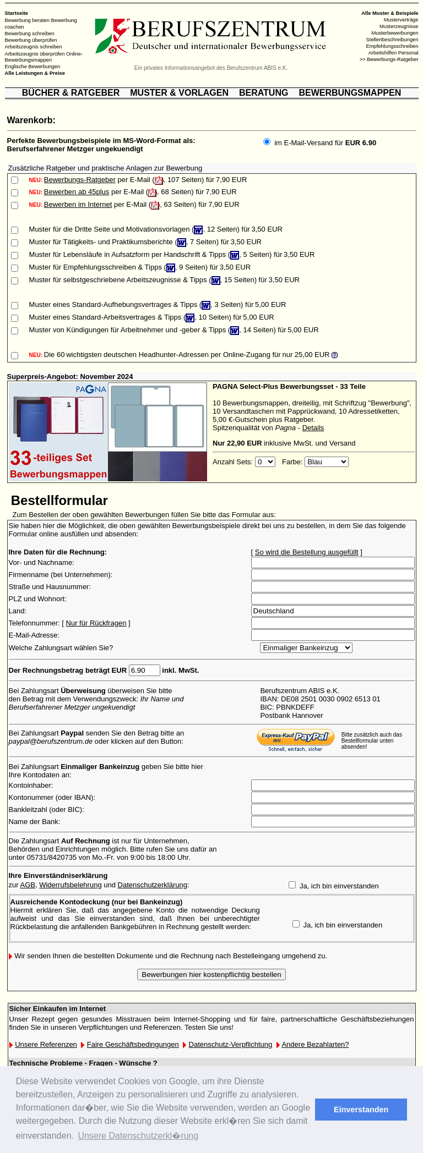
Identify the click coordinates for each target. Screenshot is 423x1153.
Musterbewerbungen (394, 33)
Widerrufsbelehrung (70, 885)
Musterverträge (401, 20)
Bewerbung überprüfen (31, 40)
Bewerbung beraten (27, 20)
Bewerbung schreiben (30, 33)
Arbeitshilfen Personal (393, 53)
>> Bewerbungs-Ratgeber (389, 59)
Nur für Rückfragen (96, 623)
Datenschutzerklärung (152, 885)
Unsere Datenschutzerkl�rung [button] (138, 1135)
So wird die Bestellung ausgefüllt (307, 552)
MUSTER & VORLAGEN (179, 92)
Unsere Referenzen (46, 1044)
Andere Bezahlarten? (315, 1044)
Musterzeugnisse (399, 26)
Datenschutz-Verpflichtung (231, 1044)
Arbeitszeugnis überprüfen (35, 53)
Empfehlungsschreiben (392, 46)
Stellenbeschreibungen (392, 39)
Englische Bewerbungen (33, 66)
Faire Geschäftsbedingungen (133, 1044)
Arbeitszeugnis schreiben (33, 47)
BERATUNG (263, 92)
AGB (27, 885)
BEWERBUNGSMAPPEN (350, 92)
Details (313, 428)
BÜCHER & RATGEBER (71, 92)
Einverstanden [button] (361, 1109)
